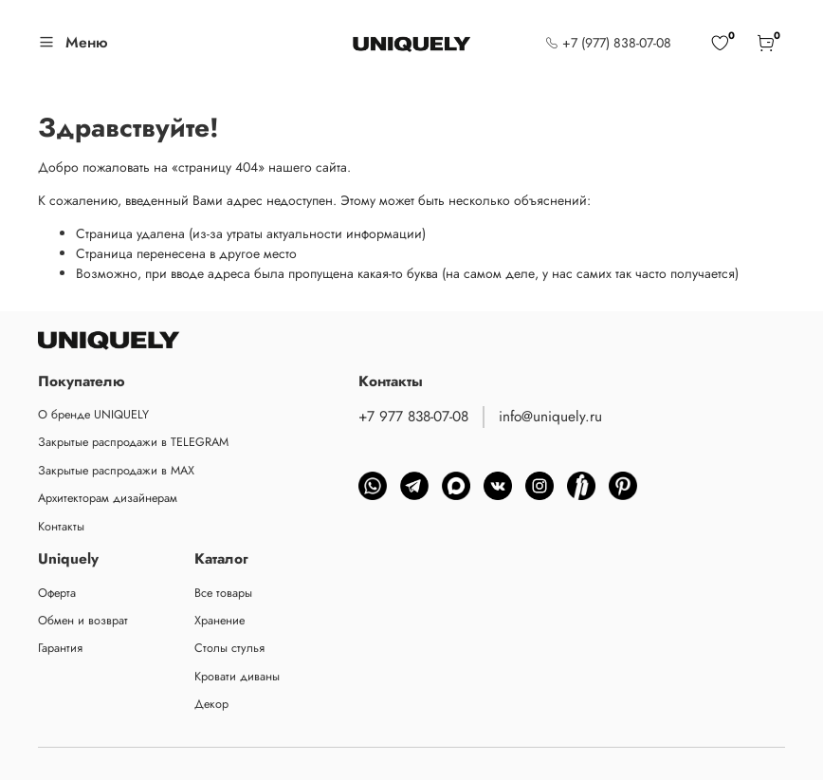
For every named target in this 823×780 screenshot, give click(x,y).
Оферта (57, 593)
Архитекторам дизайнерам (107, 498)
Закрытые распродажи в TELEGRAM (133, 442)
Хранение (219, 620)
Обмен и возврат (83, 620)
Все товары (223, 593)
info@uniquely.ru (550, 416)
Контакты (61, 526)
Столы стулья (229, 648)
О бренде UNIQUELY (93, 414)
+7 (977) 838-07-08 (608, 42)
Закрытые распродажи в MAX (116, 470)
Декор (211, 704)
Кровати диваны (237, 676)
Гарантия (60, 648)
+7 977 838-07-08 (413, 416)
